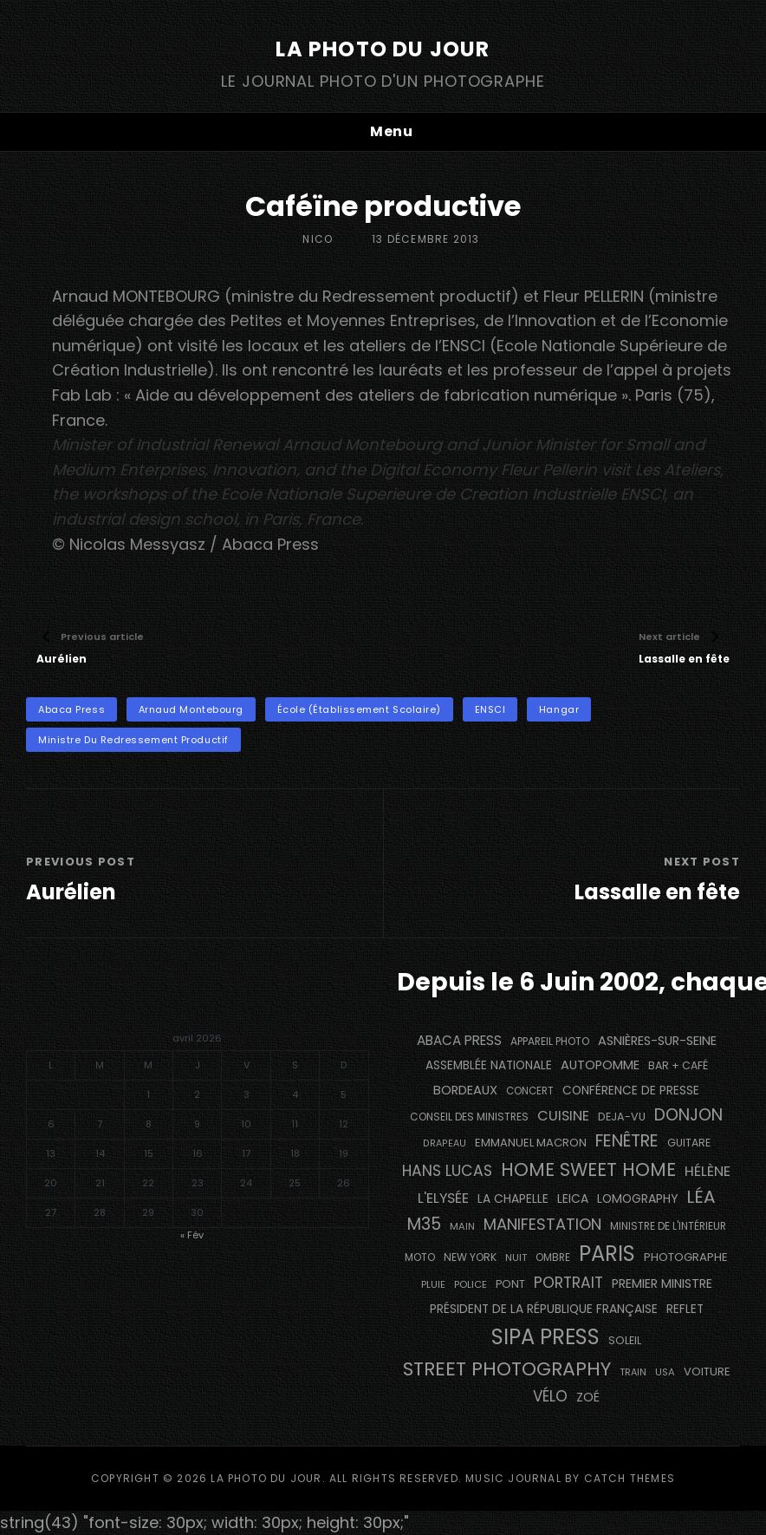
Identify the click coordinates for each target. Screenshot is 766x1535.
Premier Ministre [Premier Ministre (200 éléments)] (662, 1283)
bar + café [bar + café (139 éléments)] (678, 1065)
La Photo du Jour (383, 49)
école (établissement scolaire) (359, 709)
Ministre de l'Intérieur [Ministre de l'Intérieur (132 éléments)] (668, 1225)
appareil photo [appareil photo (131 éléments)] (549, 1041)
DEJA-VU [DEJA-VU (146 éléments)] (622, 1116)
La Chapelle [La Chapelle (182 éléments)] (513, 1199)
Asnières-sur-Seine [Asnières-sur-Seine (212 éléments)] (657, 1040)
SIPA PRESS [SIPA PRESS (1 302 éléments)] (545, 1337)
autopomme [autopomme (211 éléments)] (600, 1065)
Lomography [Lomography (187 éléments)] (637, 1198)
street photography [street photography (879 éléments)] (507, 1368)
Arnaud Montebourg (191, 709)
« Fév (192, 1235)
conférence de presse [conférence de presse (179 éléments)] (630, 1090)
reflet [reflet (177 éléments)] (685, 1309)
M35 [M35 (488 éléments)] (424, 1224)
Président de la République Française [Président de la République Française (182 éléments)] (544, 1309)
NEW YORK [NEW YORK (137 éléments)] (470, 1257)
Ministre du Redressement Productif (133, 740)
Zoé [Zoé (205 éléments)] (588, 1397)
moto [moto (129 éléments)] (420, 1257)
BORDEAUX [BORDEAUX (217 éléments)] (465, 1090)
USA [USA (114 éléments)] (665, 1372)
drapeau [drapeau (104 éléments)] (444, 1143)
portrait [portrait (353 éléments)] (568, 1282)
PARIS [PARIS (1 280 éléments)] (607, 1253)
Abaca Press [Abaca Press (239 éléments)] (459, 1040)
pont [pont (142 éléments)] (510, 1284)
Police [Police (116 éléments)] (470, 1284)
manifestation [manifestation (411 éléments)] (542, 1224)
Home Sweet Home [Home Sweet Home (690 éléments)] (588, 1169)
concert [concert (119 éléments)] (530, 1091)
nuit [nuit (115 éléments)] (516, 1257)
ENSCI (490, 709)
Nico (317, 239)
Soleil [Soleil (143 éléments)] (624, 1340)
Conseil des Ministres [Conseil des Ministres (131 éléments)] (469, 1116)
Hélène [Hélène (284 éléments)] (707, 1171)
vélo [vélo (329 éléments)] (550, 1396)
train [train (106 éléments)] (633, 1372)
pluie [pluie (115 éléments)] (433, 1284)
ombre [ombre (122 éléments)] (553, 1257)
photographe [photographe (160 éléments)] (686, 1257)
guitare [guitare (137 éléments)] (689, 1142)
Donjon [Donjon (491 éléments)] (688, 1115)
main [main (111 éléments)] (462, 1226)
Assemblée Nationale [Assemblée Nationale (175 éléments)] (488, 1065)
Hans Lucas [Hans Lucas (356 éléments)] (447, 1170)
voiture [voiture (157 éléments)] (707, 1371)
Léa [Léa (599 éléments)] (701, 1197)
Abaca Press (71, 709)
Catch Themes (629, 1478)
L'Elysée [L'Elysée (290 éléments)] (443, 1198)
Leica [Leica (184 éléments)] (572, 1198)
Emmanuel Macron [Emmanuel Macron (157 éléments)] (531, 1142)
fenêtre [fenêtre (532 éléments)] (627, 1141)
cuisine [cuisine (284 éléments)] (563, 1116)
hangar (559, 709)
